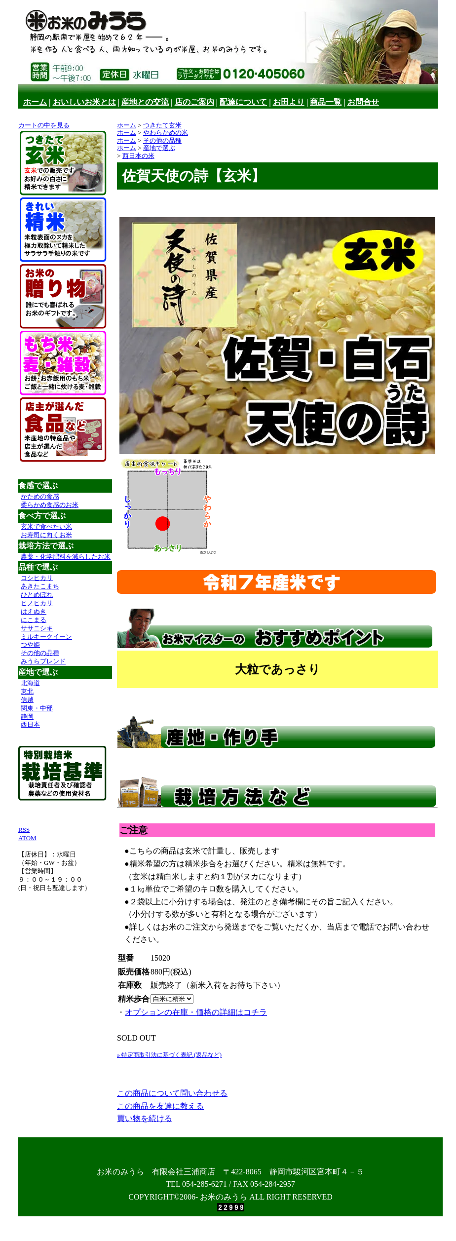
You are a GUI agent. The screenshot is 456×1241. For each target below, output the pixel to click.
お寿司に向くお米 (46, 535)
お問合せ (363, 102)
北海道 (30, 683)
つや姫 (30, 644)
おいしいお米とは (84, 102)
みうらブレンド (43, 661)
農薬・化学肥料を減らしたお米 (66, 556)
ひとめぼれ (37, 594)
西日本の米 (138, 155)
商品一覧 (326, 102)
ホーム (35, 102)
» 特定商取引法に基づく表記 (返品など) (169, 1054)
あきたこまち (40, 586)
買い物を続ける (144, 1118)
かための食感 (40, 496)
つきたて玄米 (162, 125)
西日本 (30, 724)
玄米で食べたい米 (46, 526)
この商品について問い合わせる (172, 1093)
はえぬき (33, 611)
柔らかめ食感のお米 (49, 504)
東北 (27, 691)
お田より (288, 102)
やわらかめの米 (165, 132)
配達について (243, 102)
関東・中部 (37, 708)
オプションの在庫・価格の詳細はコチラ (196, 1012)
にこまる (33, 619)
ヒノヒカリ (37, 603)
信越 (27, 699)
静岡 (27, 716)
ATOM (27, 838)
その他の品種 (40, 653)
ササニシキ (37, 628)
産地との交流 (145, 102)
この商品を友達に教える (160, 1106)
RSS (24, 829)
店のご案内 (194, 102)
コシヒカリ (37, 578)
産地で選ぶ (159, 148)
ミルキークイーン (46, 636)
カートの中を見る (44, 125)
